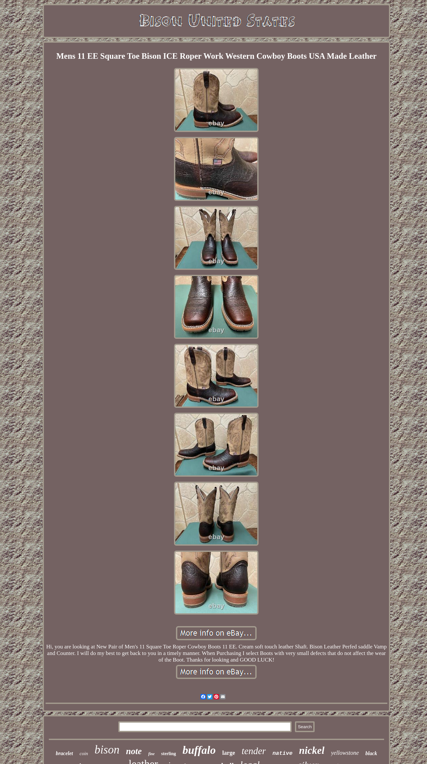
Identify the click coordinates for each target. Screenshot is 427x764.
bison (107, 749)
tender (254, 751)
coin (84, 753)
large (228, 753)
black (371, 753)
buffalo (199, 750)
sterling (168, 753)
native (282, 753)
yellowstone (345, 753)
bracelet (64, 753)
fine (151, 754)
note (134, 751)
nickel (312, 750)
